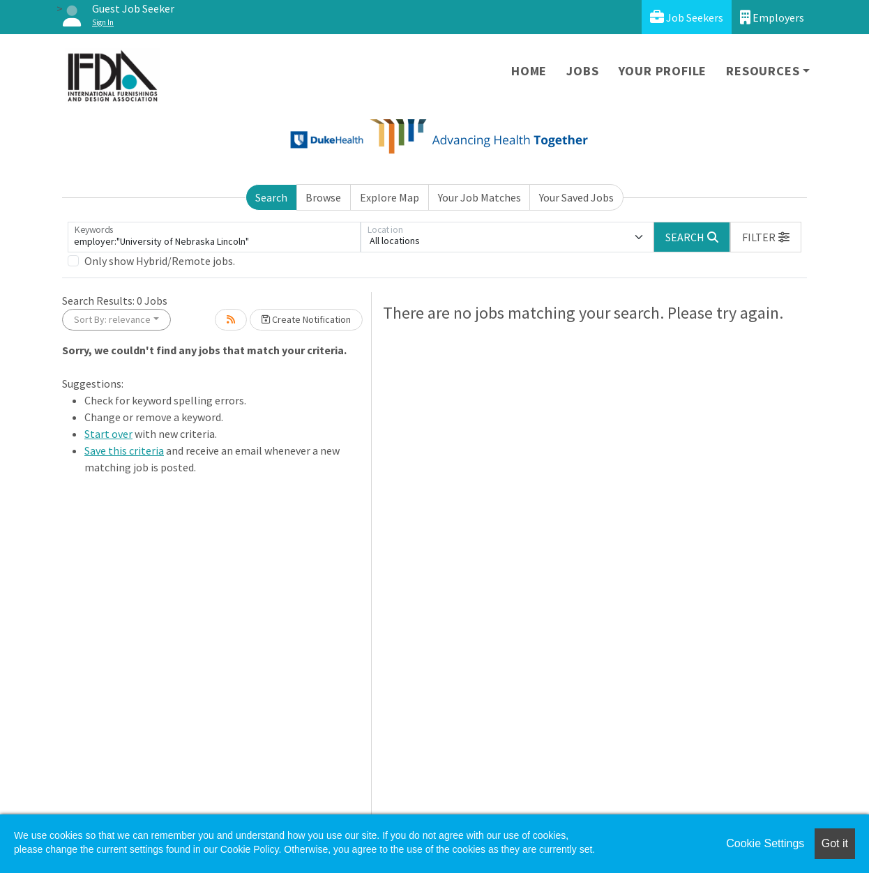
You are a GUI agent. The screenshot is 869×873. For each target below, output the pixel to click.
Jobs (582, 71)
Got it (835, 843)
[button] (765, 237)
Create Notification (306, 319)
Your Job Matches (479, 197)
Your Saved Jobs (576, 197)
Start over (108, 434)
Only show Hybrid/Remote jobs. (159, 261)
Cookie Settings (765, 843)
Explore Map (389, 197)
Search (271, 197)
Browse (323, 197)
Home (529, 71)
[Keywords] (214, 237)
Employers (772, 17)
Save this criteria (124, 450)
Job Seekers (686, 17)
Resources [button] (762, 71)
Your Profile (663, 71)
